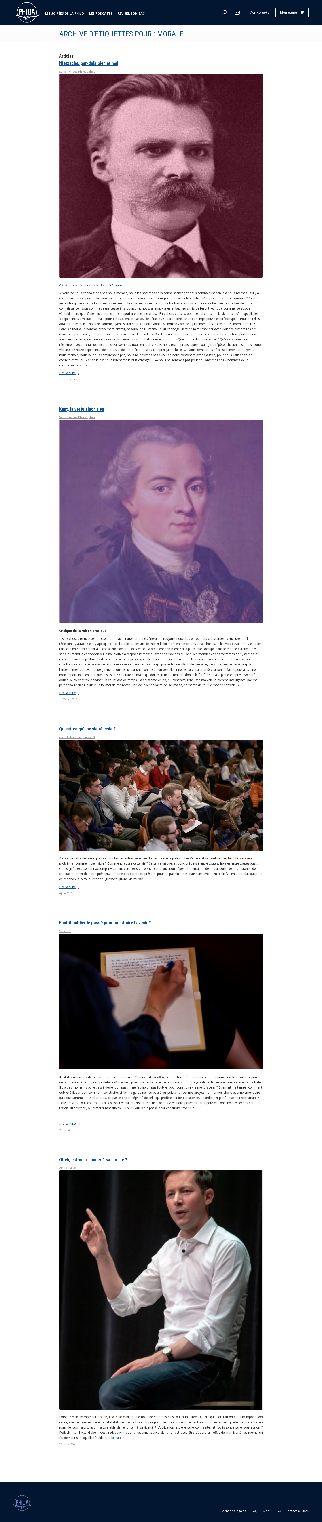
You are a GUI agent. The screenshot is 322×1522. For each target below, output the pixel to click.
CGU (278, 1511)
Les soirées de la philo (64, 13)
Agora (63, 1168)
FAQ (254, 1511)
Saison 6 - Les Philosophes (77, 72)
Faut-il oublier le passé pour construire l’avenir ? (105, 922)
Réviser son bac (131, 13)
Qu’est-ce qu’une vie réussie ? (87, 729)
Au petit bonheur (70, 737)
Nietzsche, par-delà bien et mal (88, 63)
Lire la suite (69, 373)
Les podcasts (100, 13)
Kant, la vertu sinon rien (81, 409)
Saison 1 (74, 1168)
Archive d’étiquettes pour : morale (121, 33)
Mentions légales (233, 1511)
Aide (266, 1511)
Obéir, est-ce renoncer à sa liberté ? (93, 1159)
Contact (291, 1511)
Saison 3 (89, 737)
